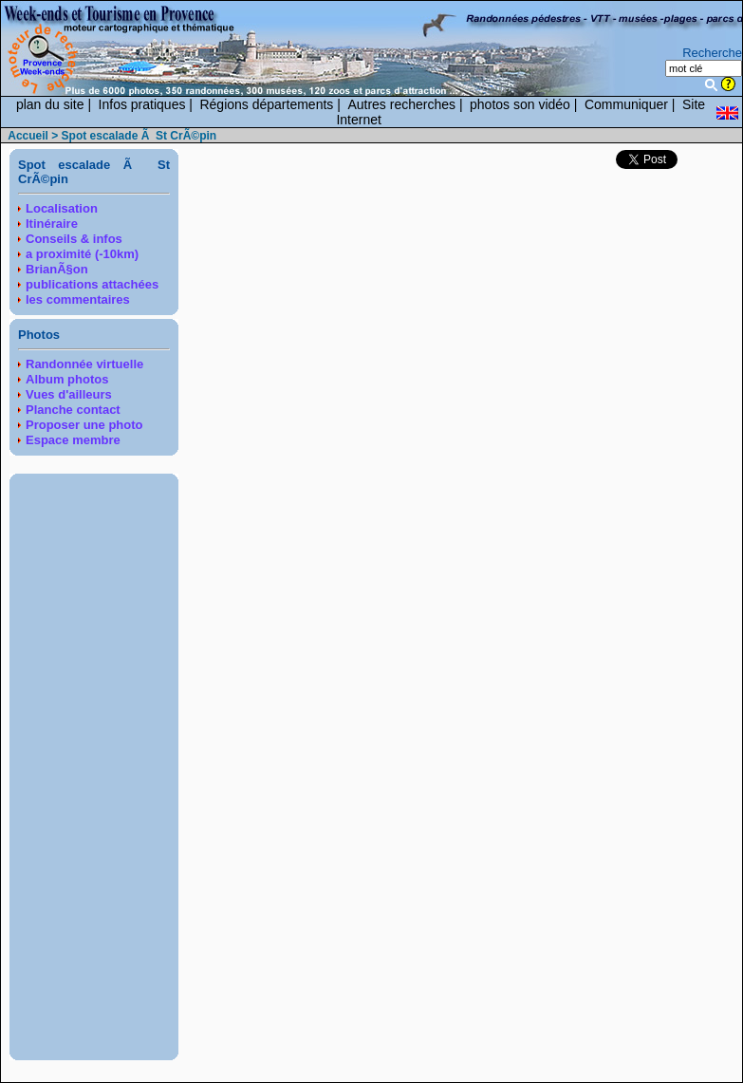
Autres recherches (401, 104)
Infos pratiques (142, 104)
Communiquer (626, 104)
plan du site (50, 104)
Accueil (28, 135)
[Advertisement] (94, 767)
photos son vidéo (520, 104)
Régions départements (266, 104)
